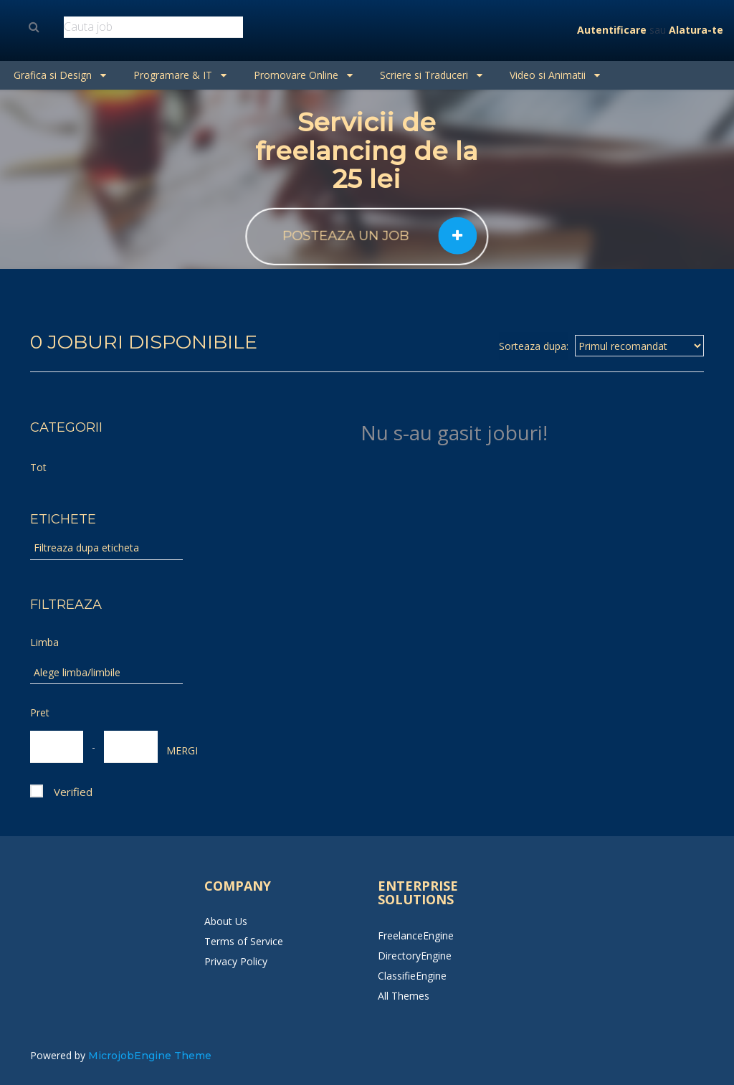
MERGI (173, 750)
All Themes (403, 996)
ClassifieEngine (412, 975)
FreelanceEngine (416, 935)
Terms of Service (243, 941)
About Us (225, 921)
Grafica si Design (60, 75)
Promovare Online (303, 75)
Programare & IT (180, 75)
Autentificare (612, 30)
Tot (38, 467)
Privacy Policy (235, 961)
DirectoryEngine (415, 955)
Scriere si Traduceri (431, 75)
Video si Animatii (555, 75)
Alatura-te (696, 30)
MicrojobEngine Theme (149, 1055)
